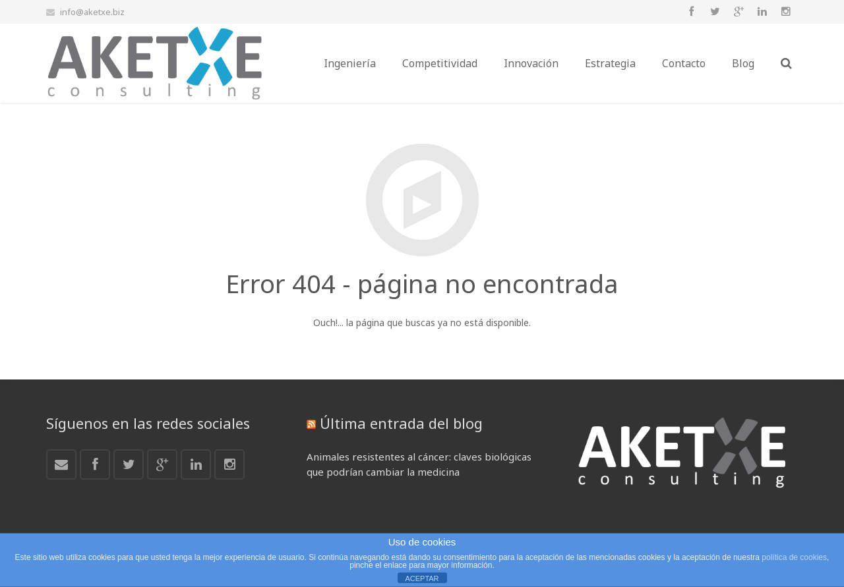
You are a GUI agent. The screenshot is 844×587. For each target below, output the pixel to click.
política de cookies (794, 557)
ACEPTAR (421, 578)
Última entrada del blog (401, 423)
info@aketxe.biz (92, 12)
